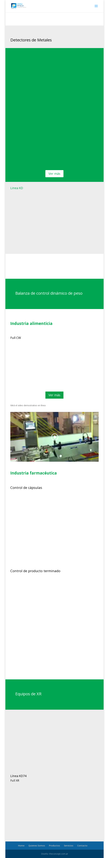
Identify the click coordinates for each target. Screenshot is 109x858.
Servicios (68, 845)
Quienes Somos (36, 845)
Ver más (54, 174)
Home (21, 845)
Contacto (82, 845)
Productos (54, 845)
